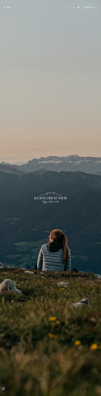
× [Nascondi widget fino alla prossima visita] (4, 387)
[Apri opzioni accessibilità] (3, 389)
